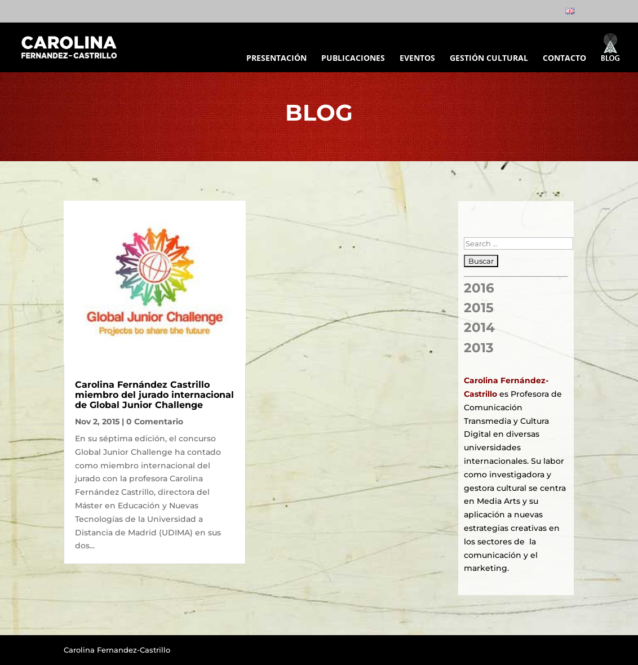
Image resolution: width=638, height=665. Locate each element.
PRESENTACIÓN (276, 58)
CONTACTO (564, 58)
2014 (479, 327)
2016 (479, 288)
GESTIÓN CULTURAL (489, 58)
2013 (479, 348)
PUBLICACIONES (353, 58)
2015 (479, 308)
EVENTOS (417, 58)
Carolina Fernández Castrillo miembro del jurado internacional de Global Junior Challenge (154, 394)
